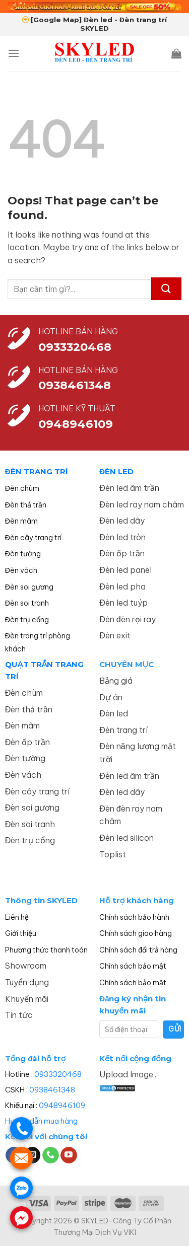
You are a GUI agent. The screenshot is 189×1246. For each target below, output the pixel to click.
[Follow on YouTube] (68, 1155)
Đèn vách (21, 570)
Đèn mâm (21, 521)
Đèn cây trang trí (33, 537)
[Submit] (166, 288)
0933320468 (74, 347)
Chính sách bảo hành (134, 917)
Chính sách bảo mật (132, 966)
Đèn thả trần (25, 504)
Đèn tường (23, 553)
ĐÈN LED (116, 471)
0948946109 (62, 1105)
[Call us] (50, 1155)
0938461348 (52, 1089)
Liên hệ (17, 917)
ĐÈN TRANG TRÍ (36, 471)
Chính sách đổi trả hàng (138, 950)
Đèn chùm (22, 488)
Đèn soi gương (29, 587)
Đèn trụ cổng (27, 619)
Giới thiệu (20, 933)
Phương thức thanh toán (46, 950)
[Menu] (14, 53)
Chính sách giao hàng (135, 933)
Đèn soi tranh (27, 603)
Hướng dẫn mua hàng (41, 1121)
